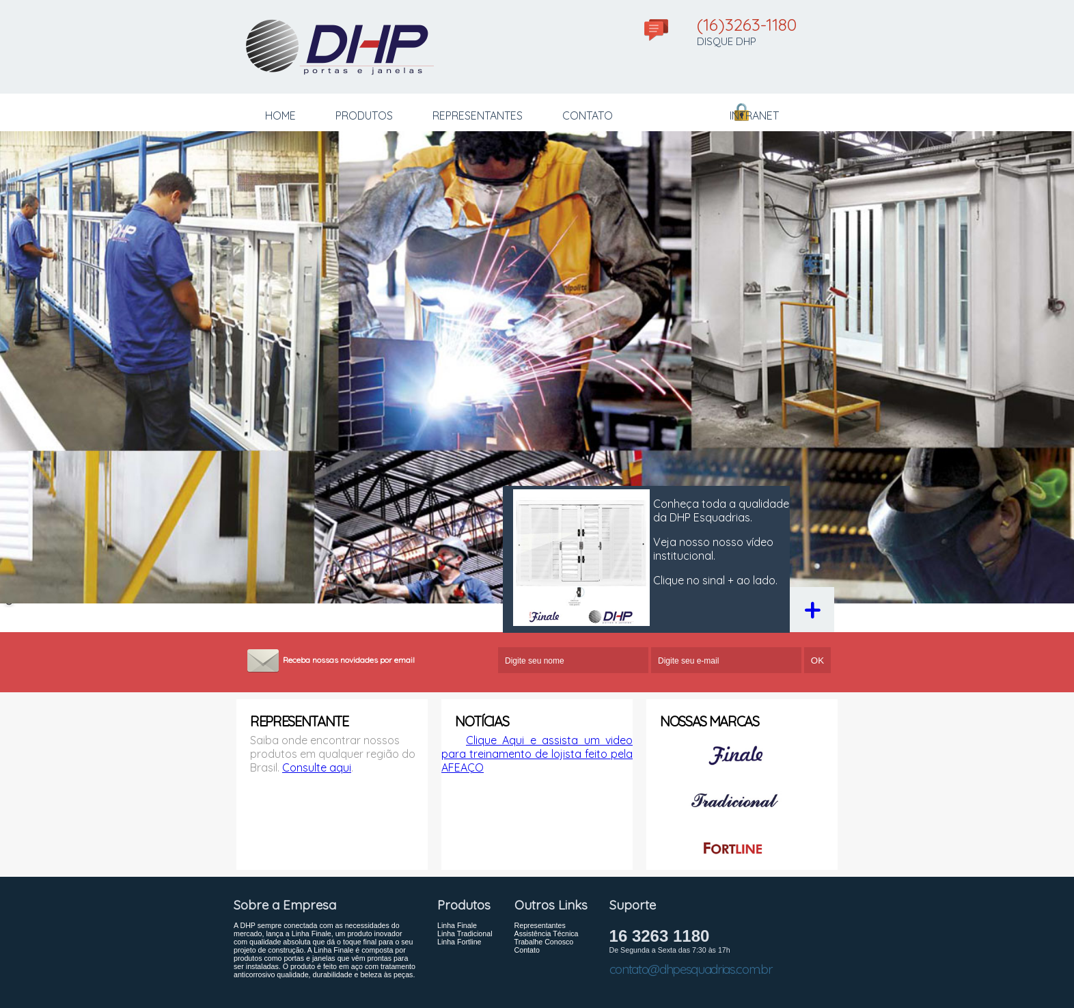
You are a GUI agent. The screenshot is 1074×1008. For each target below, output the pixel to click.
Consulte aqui (316, 752)
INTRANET (754, 115)
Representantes (540, 910)
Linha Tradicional (465, 918)
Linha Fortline (459, 927)
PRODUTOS (364, 115)
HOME (280, 115)
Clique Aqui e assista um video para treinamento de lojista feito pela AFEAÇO (537, 738)
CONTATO (587, 115)
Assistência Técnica (546, 918)
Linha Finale (457, 910)
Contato (527, 935)
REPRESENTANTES (477, 115)
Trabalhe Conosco (544, 927)
